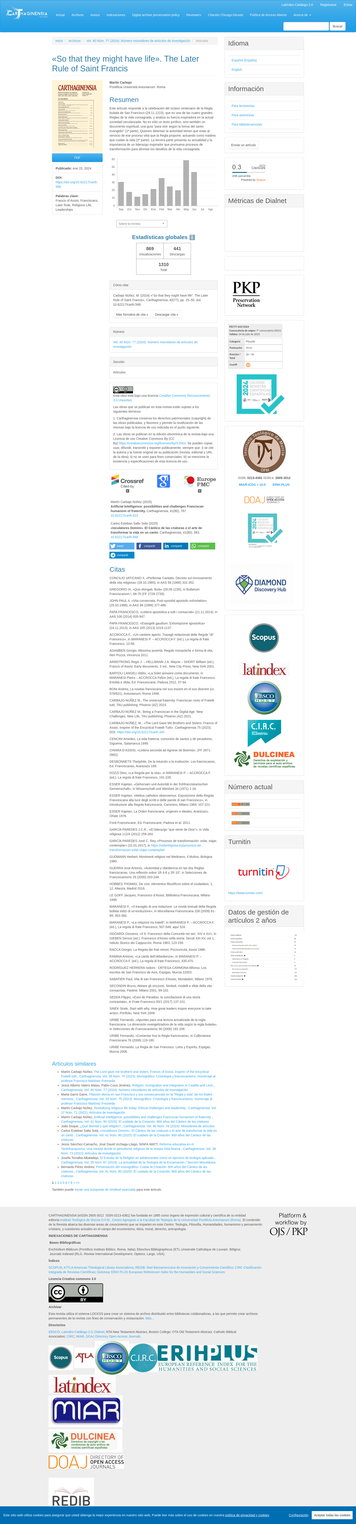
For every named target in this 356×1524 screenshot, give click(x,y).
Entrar (348, 5)
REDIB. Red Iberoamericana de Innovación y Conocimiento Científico (184, 1267)
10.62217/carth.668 (124, 537)
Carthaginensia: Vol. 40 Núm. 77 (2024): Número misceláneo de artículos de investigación (124, 1090)
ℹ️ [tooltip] (192, 237)
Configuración (298, 1515)
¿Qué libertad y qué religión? (101, 1126)
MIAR (80, 1336)
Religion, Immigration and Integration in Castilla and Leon (173, 1085)
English (237, 69)
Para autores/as (243, 115)
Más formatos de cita (132, 314)
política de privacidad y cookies (247, 1515)
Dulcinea (103, 1272)
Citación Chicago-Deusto (225, 15)
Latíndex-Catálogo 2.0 (297, 5)
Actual (60, 15)
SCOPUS (55, 1267)
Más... (149, 1318)
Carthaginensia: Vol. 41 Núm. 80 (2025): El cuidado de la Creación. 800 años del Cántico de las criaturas (135, 1121)
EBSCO (54, 1332)
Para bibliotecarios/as (247, 124)
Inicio (59, 41)
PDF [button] (77, 158)
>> (78, 1183)
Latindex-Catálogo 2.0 (77, 1332)
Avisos (95, 15)
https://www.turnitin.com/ (245, 893)
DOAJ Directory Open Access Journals (113, 1336)
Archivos (78, 15)
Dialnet (99, 1332)
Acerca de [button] (302, 15)
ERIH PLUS (281, 484)
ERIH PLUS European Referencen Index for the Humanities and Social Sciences (168, 1272)
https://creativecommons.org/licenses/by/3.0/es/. (153, 443)
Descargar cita (166, 314)
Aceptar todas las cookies (332, 1515)
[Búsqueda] (306, 26)
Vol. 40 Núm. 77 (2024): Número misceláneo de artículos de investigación (138, 41)
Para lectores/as (243, 106)
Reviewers (193, 15)
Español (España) (244, 60)
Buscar (338, 26)
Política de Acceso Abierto (268, 15)
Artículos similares (74, 1064)
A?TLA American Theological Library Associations (99, 1267)
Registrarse (328, 5)
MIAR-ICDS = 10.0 (252, 484)
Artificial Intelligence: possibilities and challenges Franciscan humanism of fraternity (153, 1117)
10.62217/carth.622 (124, 515)
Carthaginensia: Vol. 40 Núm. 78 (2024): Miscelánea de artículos (169, 1126)
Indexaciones (116, 15)
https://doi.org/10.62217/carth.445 (140, 732)
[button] (121, 546)
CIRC (70, 1336)
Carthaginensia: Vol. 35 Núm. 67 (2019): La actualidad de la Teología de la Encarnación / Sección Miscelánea (138, 1162)
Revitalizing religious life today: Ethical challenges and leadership (140, 1108)
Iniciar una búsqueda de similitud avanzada (105, 1189)
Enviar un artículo (243, 145)
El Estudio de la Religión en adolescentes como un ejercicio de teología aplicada (157, 1158)
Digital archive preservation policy (156, 15)
